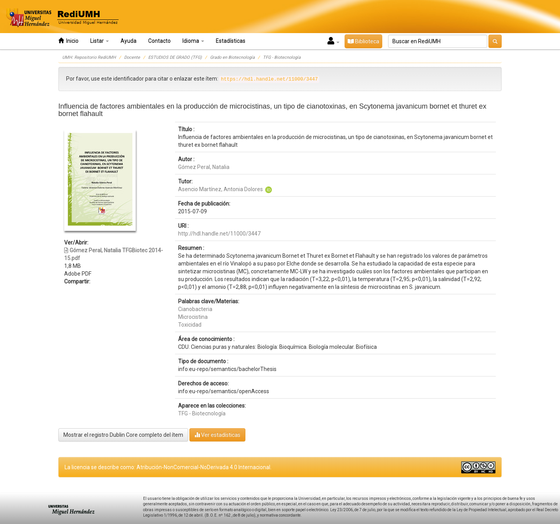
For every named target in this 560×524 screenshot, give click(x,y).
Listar (99, 41)
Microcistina (193, 317)
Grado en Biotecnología (232, 57)
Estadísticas (230, 41)
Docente (132, 57)
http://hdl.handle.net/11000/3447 (219, 233)
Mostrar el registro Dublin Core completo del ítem (123, 435)
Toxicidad (189, 325)
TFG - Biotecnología (282, 57)
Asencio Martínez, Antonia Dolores (220, 189)
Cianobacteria (195, 309)
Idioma (193, 41)
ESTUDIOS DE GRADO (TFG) (175, 57)
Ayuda (128, 41)
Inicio (68, 40)
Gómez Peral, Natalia (203, 167)
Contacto (159, 41)
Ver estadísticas (217, 434)
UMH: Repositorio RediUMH (89, 57)
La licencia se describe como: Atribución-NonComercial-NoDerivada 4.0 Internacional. (168, 467)
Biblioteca (363, 41)
